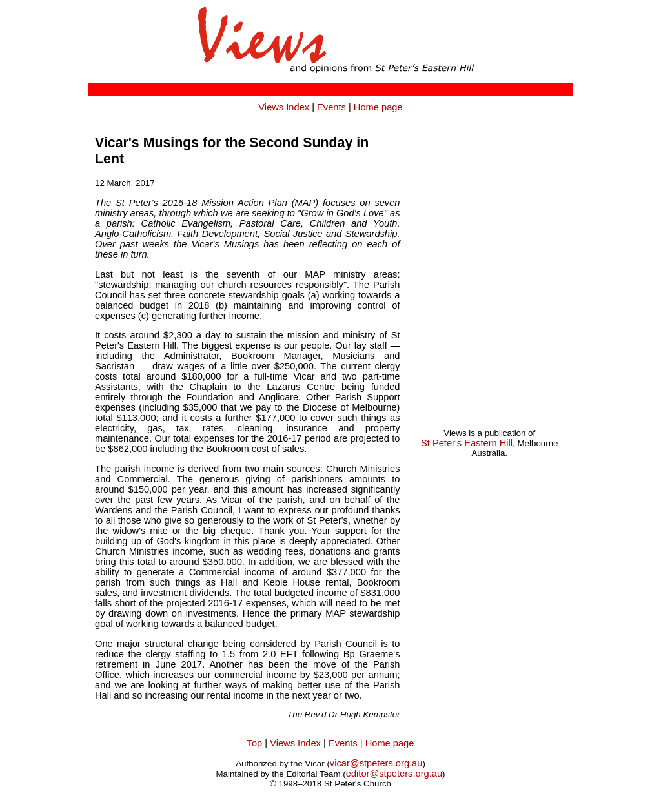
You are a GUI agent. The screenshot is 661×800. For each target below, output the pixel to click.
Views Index (283, 107)
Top (255, 743)
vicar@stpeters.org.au (376, 763)
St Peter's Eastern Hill (467, 443)
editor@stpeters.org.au (394, 773)
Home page (378, 107)
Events (331, 107)
